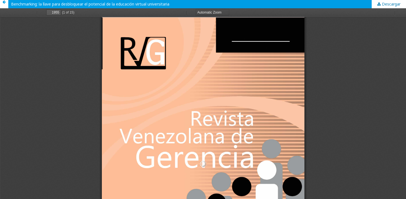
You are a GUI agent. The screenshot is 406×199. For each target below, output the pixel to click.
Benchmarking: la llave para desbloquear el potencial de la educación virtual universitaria (90, 4)
